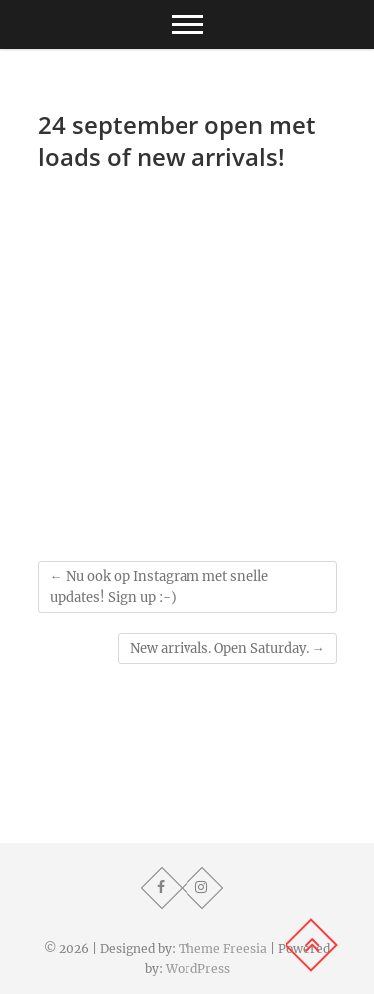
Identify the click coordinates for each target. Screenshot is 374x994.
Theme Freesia (223, 948)
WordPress (198, 968)
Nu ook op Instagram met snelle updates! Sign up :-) (159, 587)
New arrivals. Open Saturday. (227, 648)
